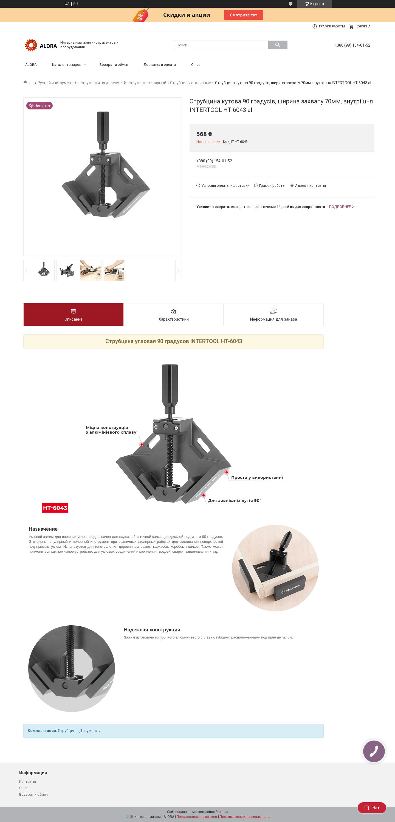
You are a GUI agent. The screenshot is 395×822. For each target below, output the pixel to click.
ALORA (31, 65)
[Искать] (277, 45)
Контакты (27, 781)
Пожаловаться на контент (197, 817)
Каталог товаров (66, 65)
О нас (195, 65)
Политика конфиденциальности (245, 817)
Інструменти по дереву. (99, 83)
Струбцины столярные (190, 83)
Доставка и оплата (159, 65)
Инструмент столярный (145, 83)
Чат (372, 807)
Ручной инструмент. (56, 83)
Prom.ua (222, 812)
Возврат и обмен (114, 65)
